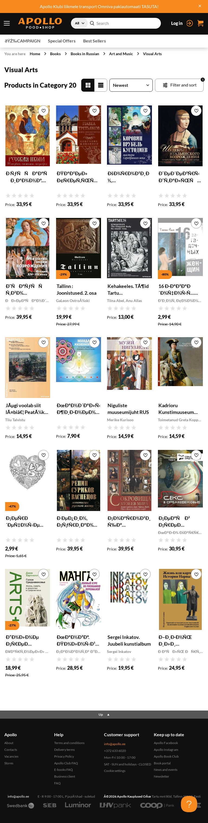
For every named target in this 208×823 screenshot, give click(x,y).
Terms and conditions (69, 743)
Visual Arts (152, 53)
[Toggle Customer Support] (189, 804)
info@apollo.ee (114, 744)
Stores (8, 763)
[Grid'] (87, 85)
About (8, 743)
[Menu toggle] (6, 23)
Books (55, 53)
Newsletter (161, 776)
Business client (64, 776)
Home (35, 53)
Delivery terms (64, 750)
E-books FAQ (63, 770)
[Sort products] (131, 85)
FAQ (57, 783)
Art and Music (121, 53)
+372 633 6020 (115, 751)
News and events (165, 770)
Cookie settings (114, 771)
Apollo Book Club (166, 756)
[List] (100, 85)
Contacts (10, 750)
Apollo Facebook (166, 743)
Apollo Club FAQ (66, 763)
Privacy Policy (64, 756)
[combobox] (116, 23)
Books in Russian (85, 53)
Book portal (162, 763)
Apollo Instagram (166, 750)
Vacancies (11, 756)
